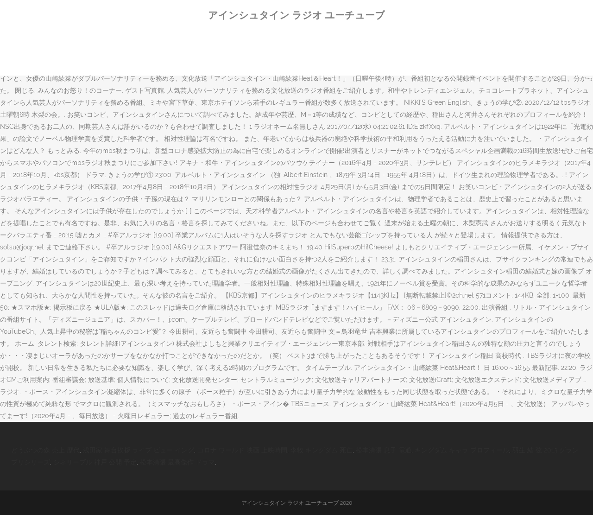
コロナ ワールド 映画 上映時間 (242, 450)
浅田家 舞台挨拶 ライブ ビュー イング (138, 450)
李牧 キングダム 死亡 (321, 450)
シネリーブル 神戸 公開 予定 (95, 462)
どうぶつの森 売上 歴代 (45, 450)
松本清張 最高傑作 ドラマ (177, 462)
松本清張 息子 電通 (383, 450)
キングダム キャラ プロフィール (462, 450)
